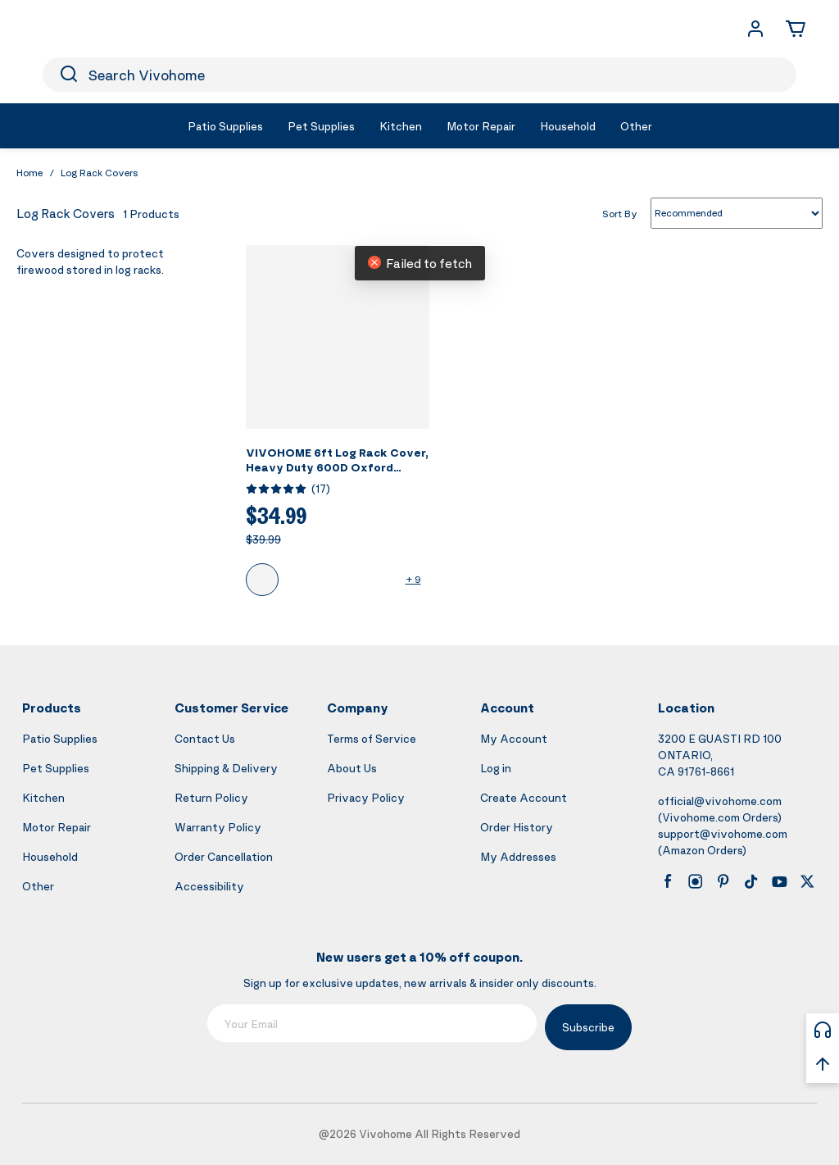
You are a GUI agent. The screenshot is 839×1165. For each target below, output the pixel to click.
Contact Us (205, 738)
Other (38, 886)
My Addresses (518, 856)
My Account (513, 738)
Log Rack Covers (99, 172)
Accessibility (209, 886)
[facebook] (668, 881)
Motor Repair (56, 827)
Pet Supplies (55, 768)
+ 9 (413, 579)
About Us (352, 768)
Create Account (523, 797)
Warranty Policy (218, 827)
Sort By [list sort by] (619, 213)
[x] (807, 881)
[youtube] (779, 881)
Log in (495, 768)
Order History (516, 827)
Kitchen (43, 797)
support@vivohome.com (722, 833)
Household (50, 856)
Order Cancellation (224, 856)
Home (29, 172)
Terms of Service (371, 738)
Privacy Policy (366, 797)
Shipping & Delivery (226, 768)
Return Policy (211, 797)
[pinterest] (723, 881)
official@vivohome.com (720, 801)
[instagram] (695, 881)
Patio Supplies (60, 738)
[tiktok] (751, 881)
